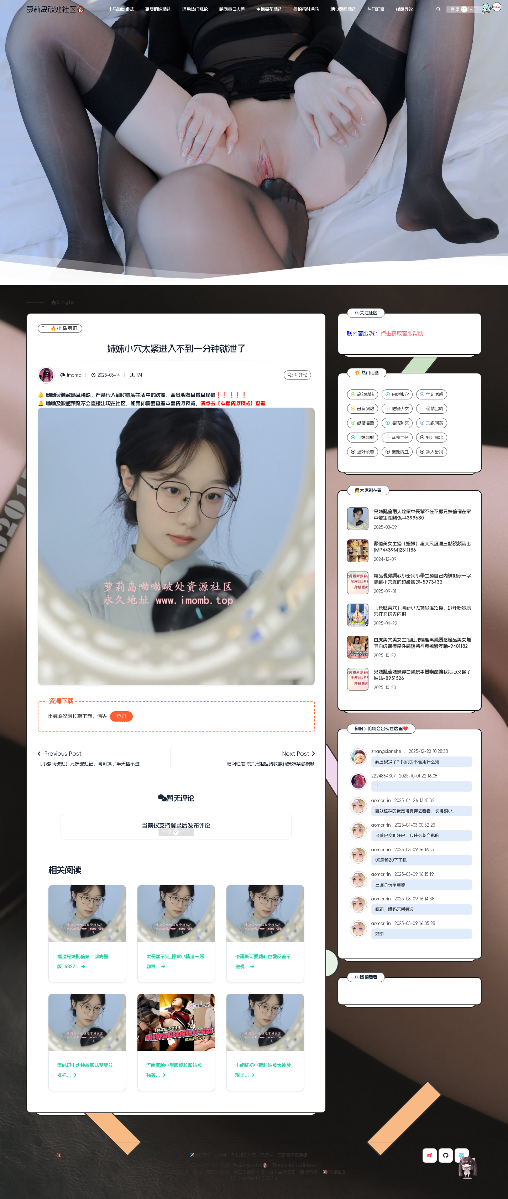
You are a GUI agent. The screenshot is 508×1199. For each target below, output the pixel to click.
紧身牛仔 (397, 437)
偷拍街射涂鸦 (306, 9)
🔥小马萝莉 (60, 328)
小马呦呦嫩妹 (121, 9)
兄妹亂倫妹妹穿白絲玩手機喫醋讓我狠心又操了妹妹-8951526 (422, 675)
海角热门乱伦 (195, 9)
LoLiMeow (306, 1165)
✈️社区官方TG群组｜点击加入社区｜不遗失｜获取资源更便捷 (248, 1155)
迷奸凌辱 (362, 452)
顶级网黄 (431, 423)
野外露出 (431, 437)
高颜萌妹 (362, 394)
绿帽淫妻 (362, 423)
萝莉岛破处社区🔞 (55, 9)
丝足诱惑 (431, 394)
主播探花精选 (269, 9)
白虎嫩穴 (397, 394)
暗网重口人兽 (232, 9)
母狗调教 (362, 409)
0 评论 (297, 375)
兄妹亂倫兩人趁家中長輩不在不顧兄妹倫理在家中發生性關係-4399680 (422, 514)
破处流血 (397, 452)
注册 (473, 9)
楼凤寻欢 (404, 9)
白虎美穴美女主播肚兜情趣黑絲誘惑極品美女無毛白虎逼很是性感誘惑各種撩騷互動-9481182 (422, 642)
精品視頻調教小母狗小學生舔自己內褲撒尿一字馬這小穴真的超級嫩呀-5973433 (422, 578)
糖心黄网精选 (343, 9)
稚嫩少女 (397, 409)
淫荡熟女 (397, 423)
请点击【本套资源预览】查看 (232, 403)
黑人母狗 (431, 452)
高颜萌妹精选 (158, 9)
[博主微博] (430, 1155)
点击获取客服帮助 (402, 333)
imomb (71, 375)
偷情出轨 (431, 409)
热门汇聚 (375, 9)
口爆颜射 (362, 437)
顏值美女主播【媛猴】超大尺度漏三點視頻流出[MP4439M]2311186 (422, 546)
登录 (455, 9)
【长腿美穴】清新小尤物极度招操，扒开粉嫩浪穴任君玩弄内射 (422, 610)
